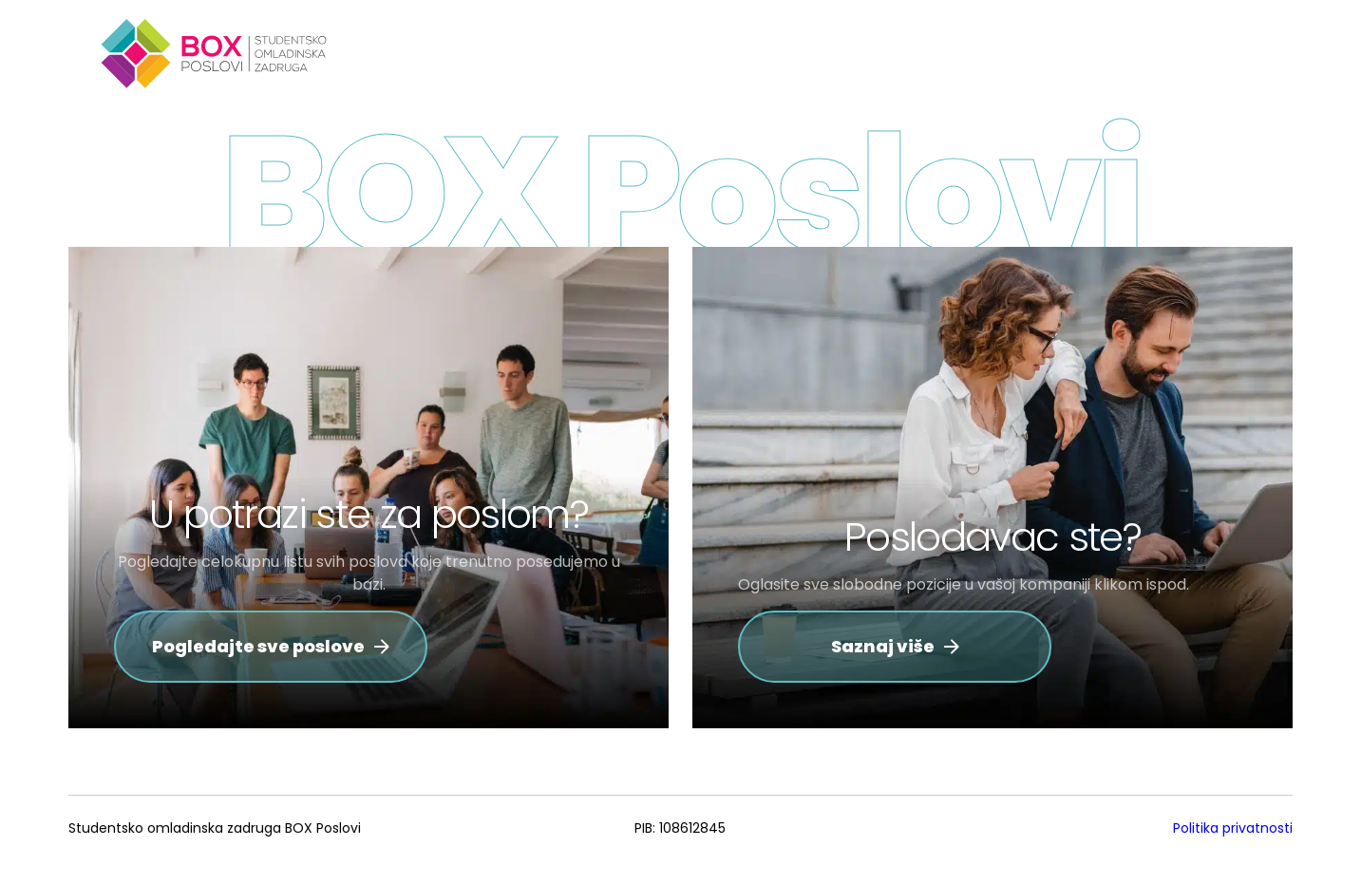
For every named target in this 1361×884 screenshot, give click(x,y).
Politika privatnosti (1233, 827)
